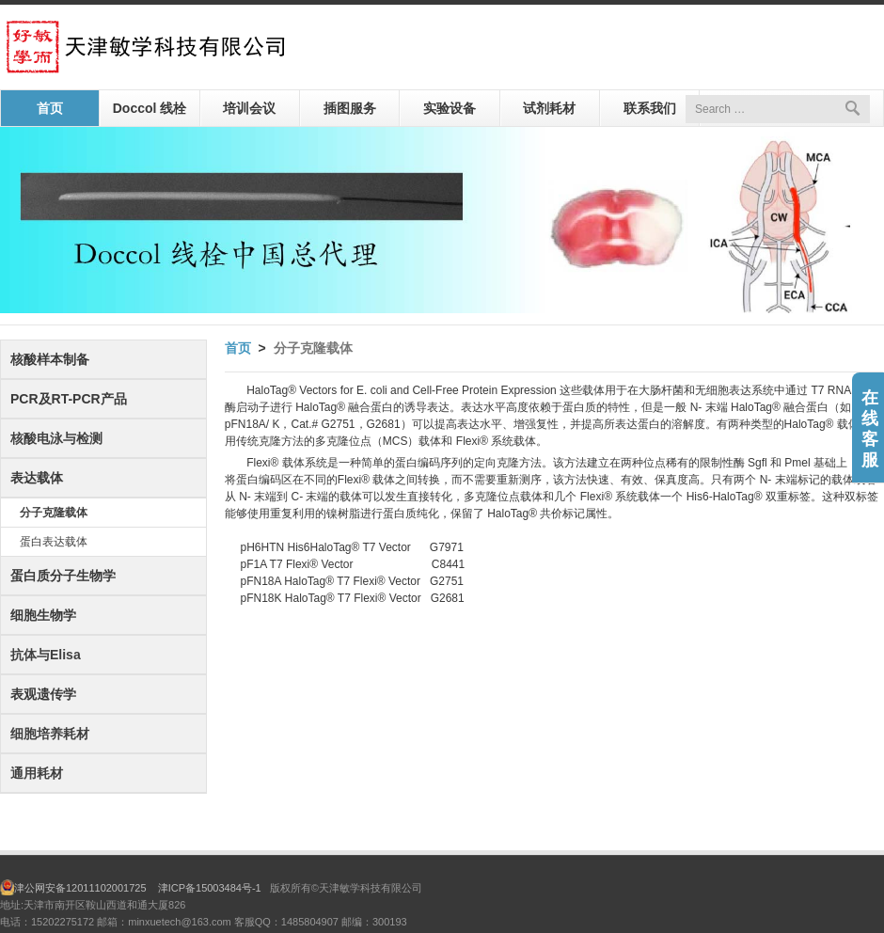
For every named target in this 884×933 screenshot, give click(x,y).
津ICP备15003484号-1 (209, 887)
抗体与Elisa (45, 654)
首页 (50, 108)
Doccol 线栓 (150, 108)
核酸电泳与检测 (56, 438)
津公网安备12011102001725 (86, 887)
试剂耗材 (549, 108)
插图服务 (350, 108)
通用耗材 (36, 773)
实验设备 (449, 108)
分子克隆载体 (53, 512)
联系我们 (650, 108)
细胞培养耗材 (49, 733)
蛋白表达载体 (53, 541)
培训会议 (249, 108)
